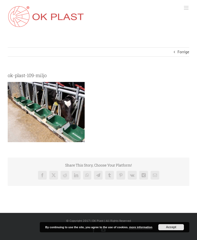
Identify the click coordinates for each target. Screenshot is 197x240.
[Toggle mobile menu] (186, 8)
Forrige (183, 51)
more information (140, 227)
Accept (171, 227)
